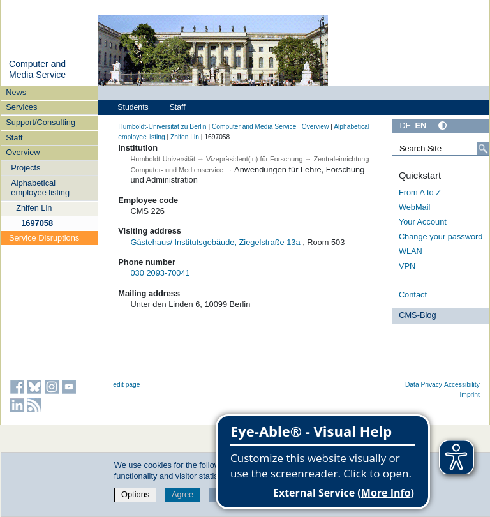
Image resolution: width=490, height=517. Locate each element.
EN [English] (420, 125)
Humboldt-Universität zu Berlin (162, 126)
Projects (25, 167)
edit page (126, 384)
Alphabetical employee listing (40, 187)
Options (135, 494)
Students (132, 107)
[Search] (483, 149)
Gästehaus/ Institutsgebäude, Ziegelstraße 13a (216, 242)
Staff (14, 137)
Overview (23, 152)
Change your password (441, 236)
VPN (407, 266)
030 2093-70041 (160, 273)
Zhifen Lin (34, 208)
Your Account (423, 222)
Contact (413, 294)
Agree (182, 494)
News (16, 92)
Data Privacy (423, 384)
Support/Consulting (40, 122)
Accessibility (462, 384)
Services (21, 107)
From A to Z (420, 192)
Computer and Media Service (37, 69)
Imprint (470, 394)
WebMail (415, 207)
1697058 (37, 223)
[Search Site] (440, 149)
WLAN (410, 251)
